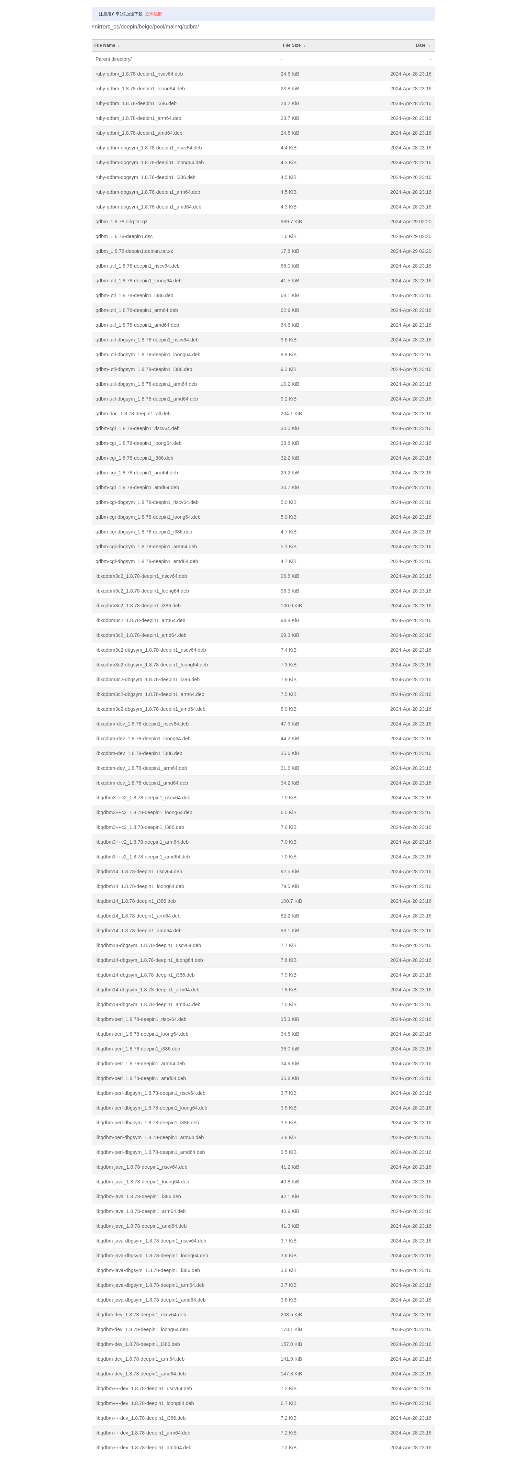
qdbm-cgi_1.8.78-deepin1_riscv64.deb (138, 428)
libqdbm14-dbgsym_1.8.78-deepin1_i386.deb (145, 975)
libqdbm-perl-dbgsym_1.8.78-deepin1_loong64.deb (152, 1108)
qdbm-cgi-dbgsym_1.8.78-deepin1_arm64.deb (146, 546)
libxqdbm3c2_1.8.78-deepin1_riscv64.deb (141, 576)
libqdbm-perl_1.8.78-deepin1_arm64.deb (140, 1063)
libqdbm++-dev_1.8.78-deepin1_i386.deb (141, 1418)
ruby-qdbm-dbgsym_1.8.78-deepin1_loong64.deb (150, 162)
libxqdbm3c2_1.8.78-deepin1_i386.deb (138, 605)
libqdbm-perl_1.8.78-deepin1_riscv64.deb (141, 1019)
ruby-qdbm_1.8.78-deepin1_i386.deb (136, 103)
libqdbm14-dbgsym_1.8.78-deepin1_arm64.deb (147, 989)
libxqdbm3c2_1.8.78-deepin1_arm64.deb (141, 620)
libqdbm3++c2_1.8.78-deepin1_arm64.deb (142, 842)
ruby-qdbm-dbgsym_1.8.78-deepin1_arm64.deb (148, 192)
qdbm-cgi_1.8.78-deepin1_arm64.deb (137, 472)
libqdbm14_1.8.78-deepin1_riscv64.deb (139, 871)
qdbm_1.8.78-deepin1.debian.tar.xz (134, 251)
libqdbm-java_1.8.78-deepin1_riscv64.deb (141, 1167)
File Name (104, 45)
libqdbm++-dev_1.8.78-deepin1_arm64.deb (143, 1433)
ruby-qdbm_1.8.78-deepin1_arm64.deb (138, 118)
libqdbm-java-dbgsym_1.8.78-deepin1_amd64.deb (151, 1300)
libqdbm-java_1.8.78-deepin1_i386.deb (138, 1196)
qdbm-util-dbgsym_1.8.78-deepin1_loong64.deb (148, 354)
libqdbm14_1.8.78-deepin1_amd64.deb (138, 930)
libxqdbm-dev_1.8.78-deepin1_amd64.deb (142, 783)
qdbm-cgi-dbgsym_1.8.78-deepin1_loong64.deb (148, 517)
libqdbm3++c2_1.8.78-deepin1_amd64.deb (143, 856)
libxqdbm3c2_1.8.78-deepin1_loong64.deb (142, 591)
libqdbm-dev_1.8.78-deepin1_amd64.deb (141, 1373)
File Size (292, 45)
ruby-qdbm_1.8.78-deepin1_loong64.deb (140, 88)
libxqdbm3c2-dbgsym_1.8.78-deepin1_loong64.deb (152, 664)
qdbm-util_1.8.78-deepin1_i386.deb (134, 295)
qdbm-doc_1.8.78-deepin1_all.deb (133, 413)
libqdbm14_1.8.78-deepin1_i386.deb (136, 901)
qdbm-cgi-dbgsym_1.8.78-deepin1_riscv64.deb (147, 502)
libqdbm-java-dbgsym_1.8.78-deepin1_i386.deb (148, 1270)
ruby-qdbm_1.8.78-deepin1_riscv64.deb (139, 74)
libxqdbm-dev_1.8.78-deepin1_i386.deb (139, 753)
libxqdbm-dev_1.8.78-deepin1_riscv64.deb (142, 724)
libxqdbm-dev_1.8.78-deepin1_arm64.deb (141, 768)
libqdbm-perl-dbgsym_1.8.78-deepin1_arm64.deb (150, 1137)
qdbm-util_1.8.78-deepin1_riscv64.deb (138, 266)
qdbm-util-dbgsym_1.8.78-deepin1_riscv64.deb (147, 339)
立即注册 (153, 14)
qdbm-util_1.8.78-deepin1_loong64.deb (138, 280)
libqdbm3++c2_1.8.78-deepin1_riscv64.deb (143, 797)
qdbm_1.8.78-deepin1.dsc (124, 236)
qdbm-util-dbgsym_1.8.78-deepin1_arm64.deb (146, 384)
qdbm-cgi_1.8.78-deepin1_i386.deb (134, 458)
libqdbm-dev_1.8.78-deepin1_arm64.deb (140, 1359)
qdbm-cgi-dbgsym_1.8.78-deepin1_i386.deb (144, 532)
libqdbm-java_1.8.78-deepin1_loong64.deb (142, 1181)
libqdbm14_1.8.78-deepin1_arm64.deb (138, 916)
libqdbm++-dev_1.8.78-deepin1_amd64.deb (143, 1447)
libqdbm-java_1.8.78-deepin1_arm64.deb (141, 1211)
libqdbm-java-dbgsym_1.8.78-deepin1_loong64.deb (152, 1255)
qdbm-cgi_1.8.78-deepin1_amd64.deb (137, 487)
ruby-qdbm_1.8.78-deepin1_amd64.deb (139, 133)
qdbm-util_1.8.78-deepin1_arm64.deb (137, 310)
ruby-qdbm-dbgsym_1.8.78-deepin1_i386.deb (145, 177)
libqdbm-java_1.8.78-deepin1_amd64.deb (141, 1226)
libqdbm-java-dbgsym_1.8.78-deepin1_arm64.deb (150, 1285)
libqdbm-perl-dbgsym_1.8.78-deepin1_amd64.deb (150, 1152)
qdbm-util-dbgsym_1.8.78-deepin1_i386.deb (144, 369)
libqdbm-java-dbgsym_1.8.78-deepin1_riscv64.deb (151, 1241)
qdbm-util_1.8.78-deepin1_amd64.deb (137, 325)
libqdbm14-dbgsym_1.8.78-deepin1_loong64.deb (149, 960)
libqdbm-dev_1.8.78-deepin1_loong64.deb (142, 1329)
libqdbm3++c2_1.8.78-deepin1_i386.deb (140, 827)
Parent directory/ (114, 59)
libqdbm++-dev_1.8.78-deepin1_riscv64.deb (144, 1388)
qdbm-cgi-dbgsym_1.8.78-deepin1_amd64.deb (147, 561)
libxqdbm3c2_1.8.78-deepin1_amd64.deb (141, 635)
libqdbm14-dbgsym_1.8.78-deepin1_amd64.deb (148, 1004)
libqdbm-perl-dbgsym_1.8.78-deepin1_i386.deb (147, 1122)
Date (421, 45)
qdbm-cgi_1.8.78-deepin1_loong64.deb (138, 443)
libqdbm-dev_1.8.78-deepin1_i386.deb (138, 1344)
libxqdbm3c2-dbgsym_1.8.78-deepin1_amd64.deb (150, 709)
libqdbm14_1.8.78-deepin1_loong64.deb (140, 886)
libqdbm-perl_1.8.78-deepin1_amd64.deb (141, 1078)
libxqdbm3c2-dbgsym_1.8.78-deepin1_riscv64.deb (151, 650)
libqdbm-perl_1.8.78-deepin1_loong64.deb (142, 1034)
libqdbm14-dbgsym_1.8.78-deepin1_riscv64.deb (148, 945)
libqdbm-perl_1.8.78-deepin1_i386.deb (138, 1048)
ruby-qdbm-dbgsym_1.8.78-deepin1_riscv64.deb (149, 147)
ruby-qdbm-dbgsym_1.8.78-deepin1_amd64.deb (148, 207)
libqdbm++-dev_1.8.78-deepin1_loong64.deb (145, 1403)
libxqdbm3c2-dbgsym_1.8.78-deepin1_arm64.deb (150, 694)
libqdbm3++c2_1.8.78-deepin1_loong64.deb (144, 812)
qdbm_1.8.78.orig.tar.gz (121, 221)
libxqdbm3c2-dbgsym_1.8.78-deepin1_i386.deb (148, 679)
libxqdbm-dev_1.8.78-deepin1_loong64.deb (143, 738)
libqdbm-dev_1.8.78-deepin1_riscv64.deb (141, 1314)
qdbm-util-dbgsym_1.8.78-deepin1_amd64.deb (147, 399)
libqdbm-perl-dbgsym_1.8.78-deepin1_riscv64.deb (150, 1093)
